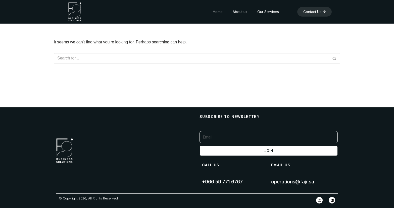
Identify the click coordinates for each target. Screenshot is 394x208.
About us (240, 12)
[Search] (191, 58)
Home (218, 12)
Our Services (268, 12)
